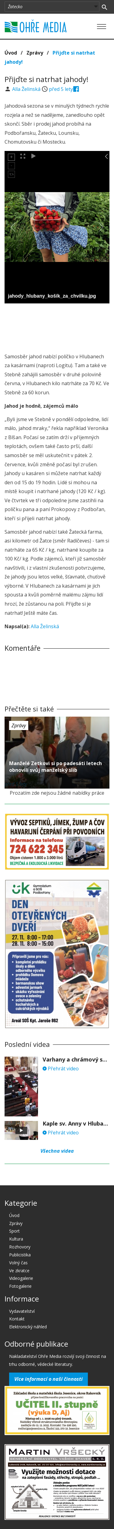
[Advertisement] (57, 326)
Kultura (16, 1239)
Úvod (11, 52)
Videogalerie (21, 1278)
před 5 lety (61, 89)
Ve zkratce (19, 1270)
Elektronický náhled (28, 1327)
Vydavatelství (22, 1311)
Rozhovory (19, 1247)
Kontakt (17, 1319)
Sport (14, 1231)
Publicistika (20, 1255)
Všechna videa (57, 1151)
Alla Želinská (27, 89)
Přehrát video (61, 1068)
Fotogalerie (20, 1286)
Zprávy (34, 52)
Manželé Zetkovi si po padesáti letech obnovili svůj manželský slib (55, 766)
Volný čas (18, 1263)
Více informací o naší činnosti (48, 1379)
